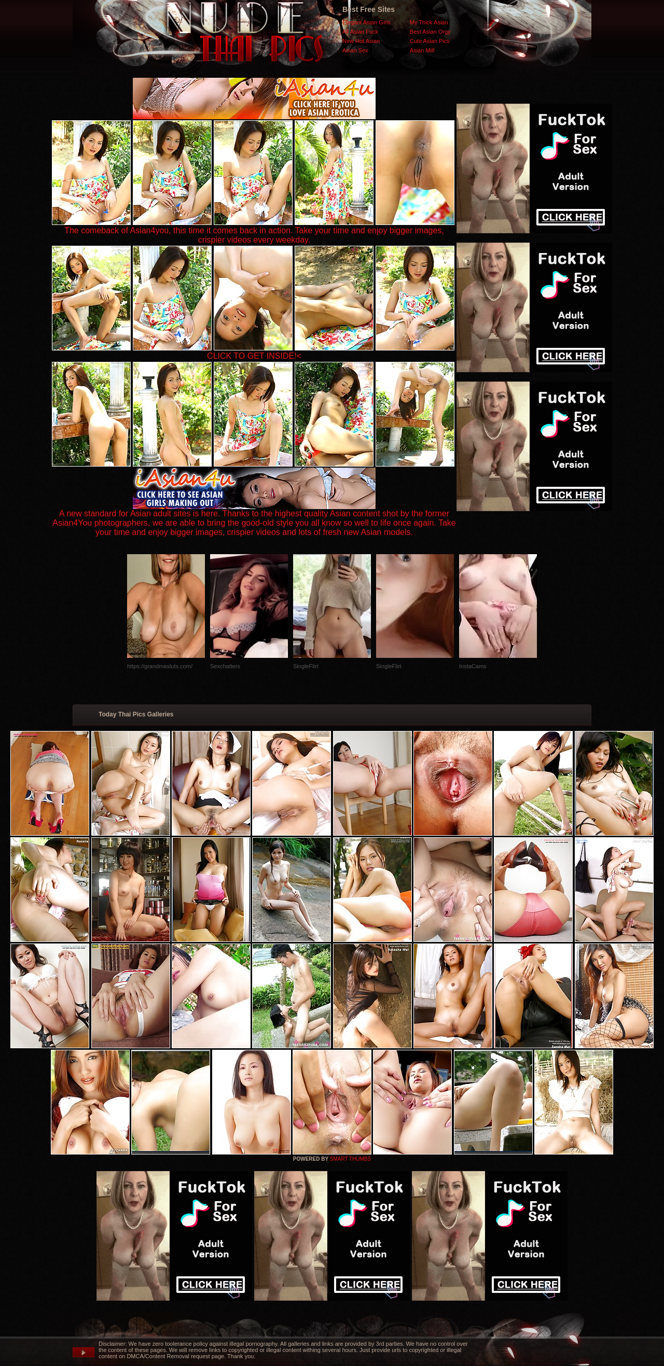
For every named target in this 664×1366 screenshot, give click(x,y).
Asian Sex (355, 50)
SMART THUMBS (350, 1159)
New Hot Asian (361, 41)
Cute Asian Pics (430, 41)
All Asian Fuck (360, 32)
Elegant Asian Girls (366, 22)
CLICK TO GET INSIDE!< (254, 355)
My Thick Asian (429, 22)
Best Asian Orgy (430, 32)
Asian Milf (422, 50)
